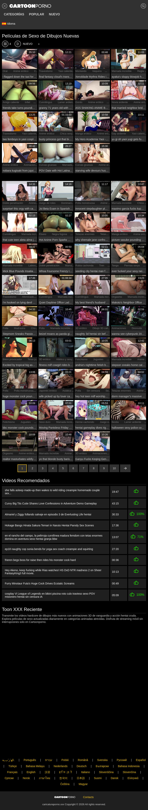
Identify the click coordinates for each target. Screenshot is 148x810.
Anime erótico (20, 71)
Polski (65, 747)
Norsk (26, 765)
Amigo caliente (11, 102)
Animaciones (31, 164)
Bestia (115, 422)
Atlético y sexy (64, 359)
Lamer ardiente (66, 102)
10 (114, 468)
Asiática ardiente (71, 390)
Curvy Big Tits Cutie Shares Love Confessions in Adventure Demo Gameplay (51, 503)
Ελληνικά (133, 765)
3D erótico (81, 328)
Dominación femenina (73, 203)
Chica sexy (66, 133)
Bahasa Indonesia (129, 753)
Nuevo (54, 14)
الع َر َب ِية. (8, 747)
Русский (122, 747)
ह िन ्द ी (65, 759)
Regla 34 (142, 71)
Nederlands (61, 753)
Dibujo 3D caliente (102, 328)
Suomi (98, 765)
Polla (5, 328)
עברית (48, 747)
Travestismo (46, 71)
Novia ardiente (120, 102)
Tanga (115, 265)
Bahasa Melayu (35, 753)
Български (102, 753)
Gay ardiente (119, 133)
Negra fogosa (59, 234)
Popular (36, 14)
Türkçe (12, 753)
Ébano (42, 234)
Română (83, 747)
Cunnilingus (45, 102)
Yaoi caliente (65, 71)
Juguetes (98, 359)
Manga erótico (83, 133)
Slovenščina (106, 759)
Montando (81, 71)
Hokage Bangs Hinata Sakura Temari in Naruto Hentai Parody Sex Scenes (49, 524)
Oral (5, 71)
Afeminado (28, 296)
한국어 (63, 765)
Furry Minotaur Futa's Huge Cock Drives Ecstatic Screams (39, 581)
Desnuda (137, 328)
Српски (9, 765)
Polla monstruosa (85, 203)
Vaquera (96, 71)
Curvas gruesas (48, 164)
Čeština (64, 771)
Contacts (88, 790)
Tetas (103, 234)
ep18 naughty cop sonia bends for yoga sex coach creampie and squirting (49, 547)
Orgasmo (117, 296)
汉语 (47, 759)
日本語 (81, 765)
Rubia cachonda (84, 265)
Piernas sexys (132, 265)
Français (12, 759)
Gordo (78, 102)
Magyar (83, 771)
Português (30, 747)
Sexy (108, 390)
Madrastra (19, 328)
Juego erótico (107, 422)
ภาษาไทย (44, 765)
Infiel (27, 102)
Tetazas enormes (84, 234)
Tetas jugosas (35, 359)
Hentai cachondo (84, 422)
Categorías (14, 14)
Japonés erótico (48, 390)
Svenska (102, 747)
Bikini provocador (12, 359)
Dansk (115, 765)
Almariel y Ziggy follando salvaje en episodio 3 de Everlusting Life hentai (48, 513)
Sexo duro (44, 422)
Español (141, 747)
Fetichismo (81, 359)
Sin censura (93, 390)
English (31, 759)
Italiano (85, 759)
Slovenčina (129, 759)
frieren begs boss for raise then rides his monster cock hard (40, 558)
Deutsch (82, 753)
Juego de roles (47, 203)
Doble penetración (13, 203)
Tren (101, 265)
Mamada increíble (122, 71)
